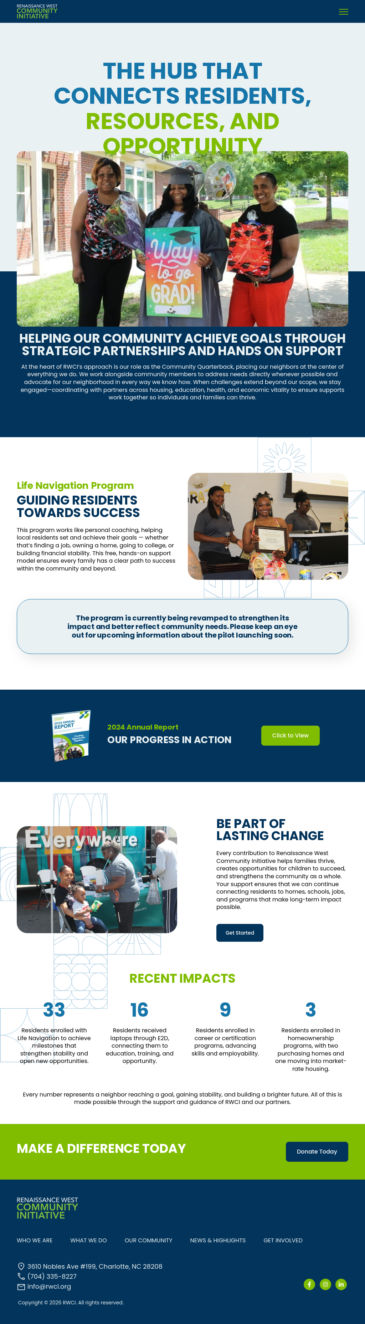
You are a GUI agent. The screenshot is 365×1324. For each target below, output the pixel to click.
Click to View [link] (290, 735)
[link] (37, 11)
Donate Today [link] (317, 1151)
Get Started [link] (240, 932)
